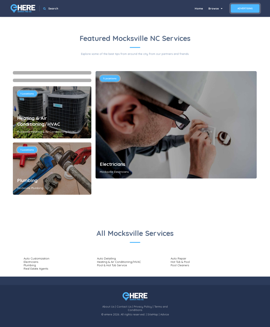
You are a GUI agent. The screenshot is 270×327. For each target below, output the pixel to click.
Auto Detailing (106, 258)
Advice (164, 314)
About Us (108, 306)
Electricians (112, 164)
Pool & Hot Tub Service (112, 265)
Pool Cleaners (180, 265)
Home (199, 8)
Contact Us (124, 306)
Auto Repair (178, 258)
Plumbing (27, 180)
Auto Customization (36, 258)
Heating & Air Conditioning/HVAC (38, 121)
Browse (215, 8)
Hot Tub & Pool (180, 261)
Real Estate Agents (36, 268)
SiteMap (152, 314)
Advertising (245, 8)
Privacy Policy (143, 306)
